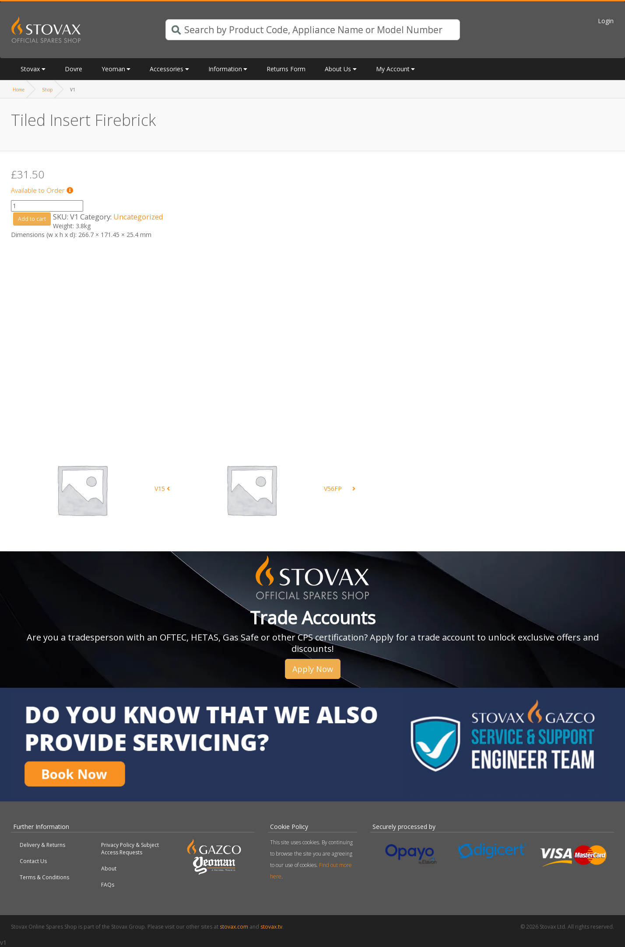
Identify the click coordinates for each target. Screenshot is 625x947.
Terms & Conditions (44, 877)
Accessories (166, 69)
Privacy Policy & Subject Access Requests (130, 848)
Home (19, 90)
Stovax (30, 69)
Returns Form (286, 69)
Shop (47, 90)
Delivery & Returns (42, 845)
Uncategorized (138, 217)
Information (225, 69)
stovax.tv (271, 926)
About (108, 868)
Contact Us (33, 861)
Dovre (73, 69)
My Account (393, 69)
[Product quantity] (47, 206)
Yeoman (113, 69)
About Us (338, 69)
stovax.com (234, 926)
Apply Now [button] (312, 669)
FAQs (107, 884)
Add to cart (32, 219)
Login (606, 21)
